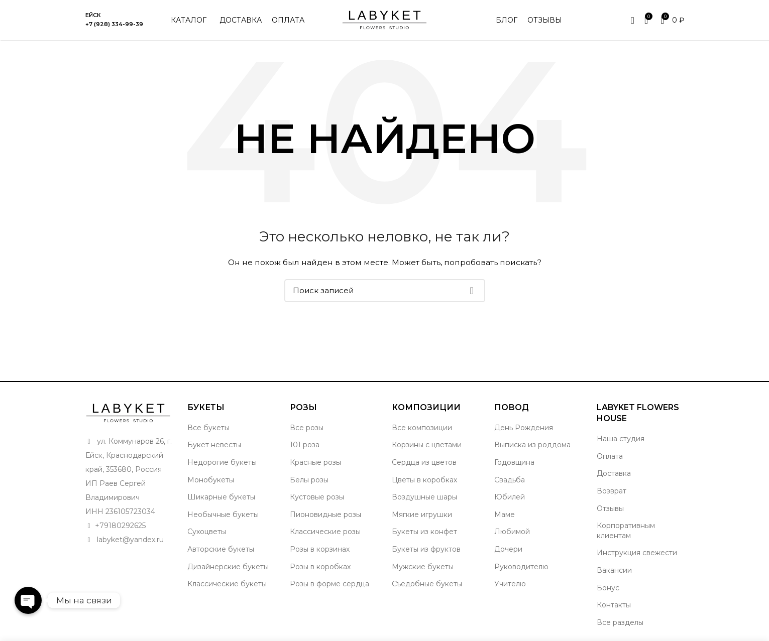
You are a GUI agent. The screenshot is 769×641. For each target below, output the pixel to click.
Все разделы (620, 622)
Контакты (614, 604)
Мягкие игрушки (422, 514)
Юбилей (509, 496)
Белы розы (309, 479)
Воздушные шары (424, 496)
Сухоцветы (206, 531)
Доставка (614, 473)
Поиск (471, 290)
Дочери (508, 549)
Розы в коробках (320, 566)
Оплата (610, 456)
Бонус (608, 587)
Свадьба (509, 479)
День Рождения (523, 427)
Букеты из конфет (424, 531)
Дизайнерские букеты (228, 566)
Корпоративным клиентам (626, 530)
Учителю (510, 583)
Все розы (306, 427)
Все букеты (208, 427)
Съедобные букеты (427, 583)
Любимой (512, 531)
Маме (504, 514)
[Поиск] (384, 290)
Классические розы (325, 531)
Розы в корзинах (320, 549)
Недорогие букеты (222, 462)
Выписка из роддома (532, 444)
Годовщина (514, 462)
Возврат (611, 490)
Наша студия (620, 438)
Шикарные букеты (221, 496)
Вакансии (614, 570)
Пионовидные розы (325, 514)
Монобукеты (210, 479)
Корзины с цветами (427, 444)
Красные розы (315, 462)
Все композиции (422, 427)
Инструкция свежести (637, 552)
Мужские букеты (423, 566)
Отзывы (610, 508)
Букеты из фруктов (426, 549)
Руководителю (521, 566)
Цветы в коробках (424, 479)
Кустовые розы (317, 496)
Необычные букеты (223, 514)
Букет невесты (214, 444)
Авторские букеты (220, 549)
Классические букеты (227, 583)
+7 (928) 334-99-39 (114, 24)
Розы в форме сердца (329, 583)
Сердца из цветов (424, 462)
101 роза (304, 444)
